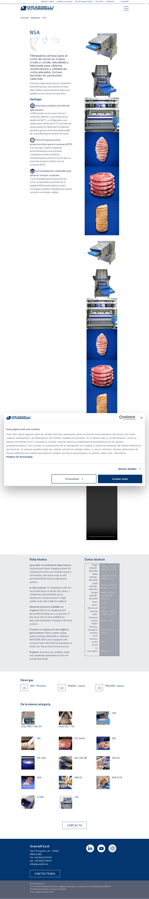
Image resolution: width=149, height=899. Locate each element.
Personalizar (74, 478)
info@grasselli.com (39, 864)
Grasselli (37, 8)
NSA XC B (117, 777)
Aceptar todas (120, 478)
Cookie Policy (48, 892)
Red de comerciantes (84, 1)
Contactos (110, 1)
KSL (114, 738)
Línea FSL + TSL (67, 726)
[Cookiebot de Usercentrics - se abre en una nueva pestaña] (121, 417)
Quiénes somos (47, 1)
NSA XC (78, 777)
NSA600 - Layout (76, 685)
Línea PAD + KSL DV (31, 726)
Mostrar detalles (127, 469)
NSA (39, 777)
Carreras (99, 1)
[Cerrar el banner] (141, 418)
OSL (114, 713)
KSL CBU (41, 758)
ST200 (40, 797)
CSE (76, 797)
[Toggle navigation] (126, 8)
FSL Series (79, 738)
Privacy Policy (35, 892)
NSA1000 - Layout (114, 685)
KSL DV (116, 758)
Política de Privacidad (19, 456)
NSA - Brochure (38, 685)
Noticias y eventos (65, 1)
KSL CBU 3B (80, 758)
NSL (39, 738)
